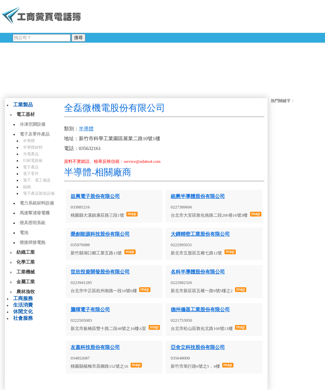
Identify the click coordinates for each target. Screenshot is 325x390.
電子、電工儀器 (37, 180)
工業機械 (25, 272)
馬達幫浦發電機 (35, 212)
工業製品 (23, 104)
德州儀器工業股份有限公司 (200, 309)
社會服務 (23, 318)
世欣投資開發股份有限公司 (100, 271)
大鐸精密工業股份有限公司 (200, 234)
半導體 (29, 141)
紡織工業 (25, 252)
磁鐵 (27, 186)
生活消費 (23, 305)
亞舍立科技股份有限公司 (198, 347)
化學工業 (25, 262)
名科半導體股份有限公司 (198, 271)
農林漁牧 (25, 291)
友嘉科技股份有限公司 (95, 347)
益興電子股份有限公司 (95, 196)
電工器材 (25, 114)
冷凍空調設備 (32, 124)
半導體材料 (33, 147)
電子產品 (31, 167)
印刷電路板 (33, 160)
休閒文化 (23, 311)
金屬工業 (25, 281)
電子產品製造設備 (38, 193)
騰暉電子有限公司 (90, 309)
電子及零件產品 (35, 134)
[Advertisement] (197, 48)
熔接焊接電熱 (32, 242)
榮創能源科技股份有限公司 (100, 234)
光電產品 (31, 154)
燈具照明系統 (32, 222)
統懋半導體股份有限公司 (198, 196)
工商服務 (23, 298)
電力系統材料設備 (37, 203)
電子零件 (31, 173)
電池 (24, 232)
